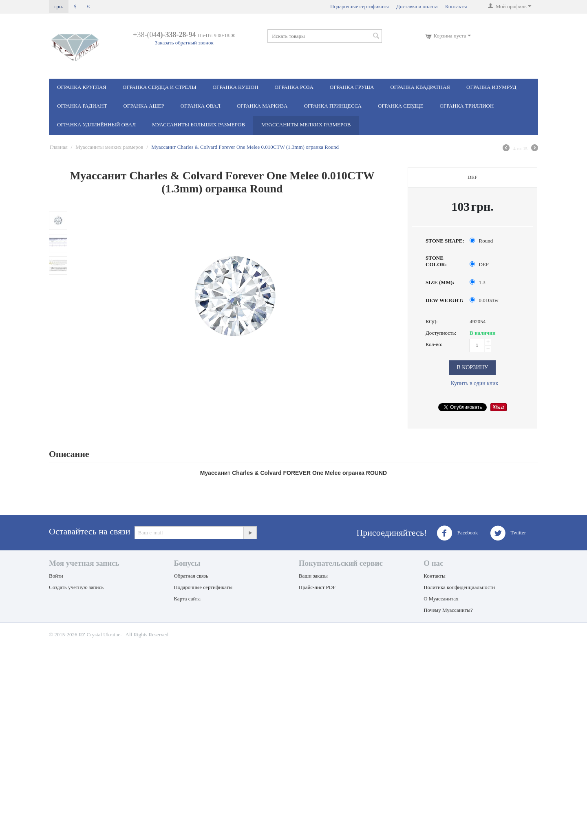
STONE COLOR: (436, 261)
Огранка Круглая (81, 87)
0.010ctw (485, 300)
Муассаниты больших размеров (198, 124)
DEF (480, 264)
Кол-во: (434, 344)
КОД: (432, 321)
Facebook (457, 533)
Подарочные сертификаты (359, 6)
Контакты (456, 6)
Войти (56, 576)
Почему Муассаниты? (448, 610)
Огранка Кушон (235, 87)
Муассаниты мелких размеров (306, 124)
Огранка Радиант (82, 106)
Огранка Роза (294, 87)
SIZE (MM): (440, 282)
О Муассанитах (441, 599)
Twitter (508, 533)
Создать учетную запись (76, 587)
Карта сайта (187, 599)
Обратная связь (191, 576)
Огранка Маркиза (262, 106)
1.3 (478, 282)
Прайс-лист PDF (317, 587)
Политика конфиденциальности (459, 587)
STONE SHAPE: (445, 241)
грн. (58, 6)
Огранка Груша (352, 87)
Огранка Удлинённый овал (96, 124)
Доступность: (441, 333)
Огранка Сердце (401, 106)
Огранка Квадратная (420, 87)
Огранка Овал (201, 106)
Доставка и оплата (417, 6)
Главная (59, 147)
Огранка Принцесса (332, 106)
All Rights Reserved (147, 634)
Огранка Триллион (466, 106)
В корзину (472, 367)
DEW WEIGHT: (444, 300)
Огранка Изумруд (491, 87)
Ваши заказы (313, 576)
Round (482, 241)
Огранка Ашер (143, 106)
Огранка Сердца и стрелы (159, 87)
